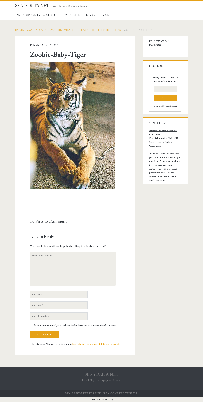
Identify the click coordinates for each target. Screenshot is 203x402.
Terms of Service (97, 15)
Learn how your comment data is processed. (96, 344)
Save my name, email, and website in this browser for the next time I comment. (75, 325)
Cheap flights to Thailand (160, 142)
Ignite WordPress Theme (85, 393)
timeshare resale (169, 161)
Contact (65, 15)
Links (78, 15)
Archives (49, 15)
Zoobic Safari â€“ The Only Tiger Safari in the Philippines (74, 30)
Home (19, 30)
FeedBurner (171, 106)
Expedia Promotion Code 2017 (163, 138)
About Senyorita (28, 15)
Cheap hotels (155, 146)
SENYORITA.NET (32, 5)
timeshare (153, 161)
